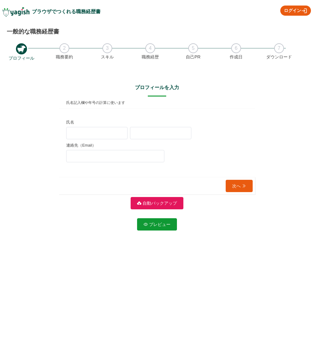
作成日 (236, 56)
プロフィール (21, 58)
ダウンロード (279, 56)
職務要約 (64, 56)
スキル (107, 56)
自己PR (193, 56)
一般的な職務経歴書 (33, 31)
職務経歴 (150, 56)
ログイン (295, 11)
